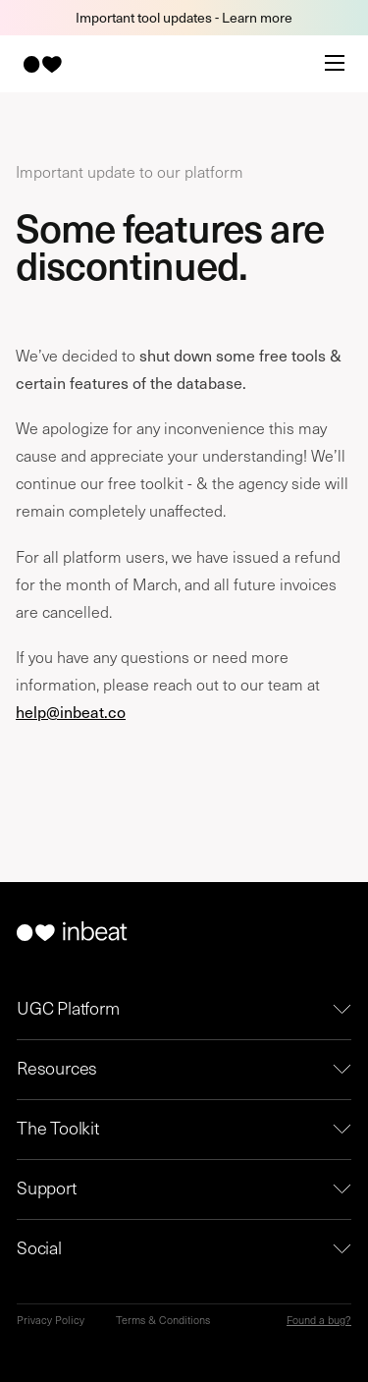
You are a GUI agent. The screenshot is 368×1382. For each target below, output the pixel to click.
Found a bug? (319, 1319)
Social (39, 1247)
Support (47, 1187)
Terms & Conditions (163, 1319)
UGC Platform (68, 1007)
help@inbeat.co (71, 711)
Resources (57, 1067)
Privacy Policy (50, 1319)
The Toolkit (58, 1127)
